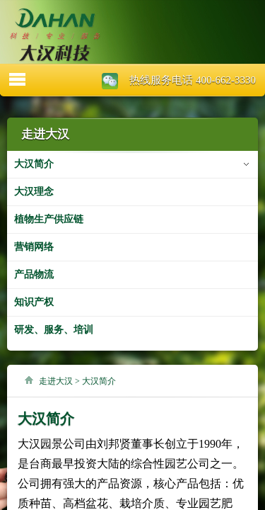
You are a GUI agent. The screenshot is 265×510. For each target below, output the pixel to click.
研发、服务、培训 (53, 329)
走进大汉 (56, 381)
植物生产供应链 (48, 219)
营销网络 (34, 247)
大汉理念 (34, 191)
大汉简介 (34, 164)
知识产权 (34, 302)
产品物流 (34, 274)
